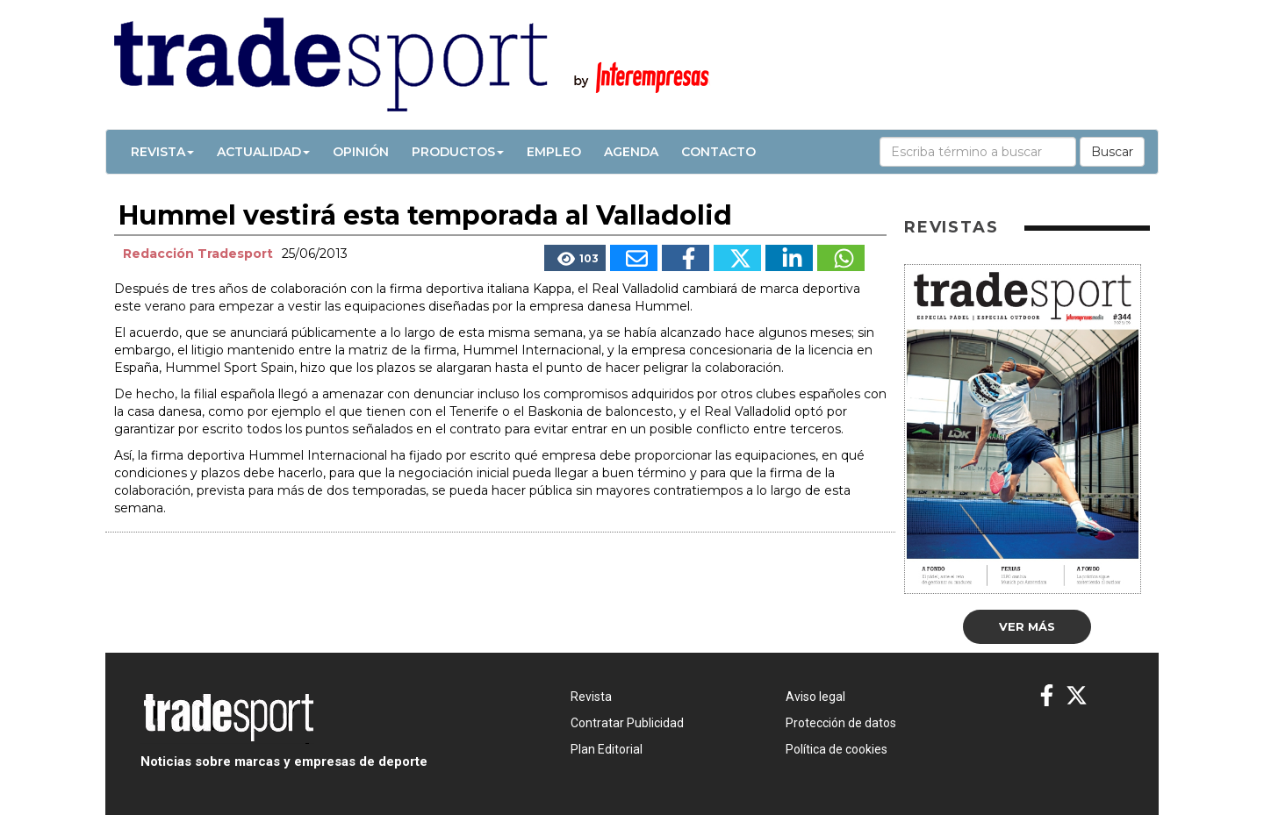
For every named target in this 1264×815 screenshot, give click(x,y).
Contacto (718, 152)
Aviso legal (815, 697)
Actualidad (263, 152)
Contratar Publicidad (627, 723)
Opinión (361, 152)
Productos (458, 152)
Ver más (1027, 626)
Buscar (1112, 152)
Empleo (554, 152)
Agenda (631, 152)
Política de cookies (836, 749)
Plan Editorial (607, 749)
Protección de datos (841, 723)
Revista (162, 152)
